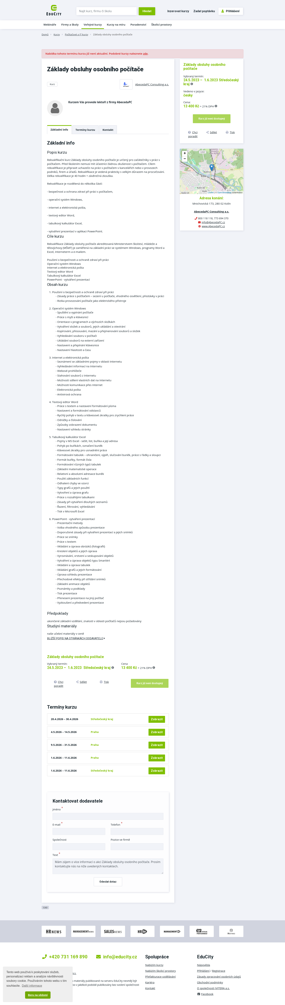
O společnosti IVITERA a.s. (213, 988)
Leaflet (211, 192)
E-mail (58, 824)
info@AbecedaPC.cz (213, 222)
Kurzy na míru (116, 24)
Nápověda (203, 965)
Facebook (205, 994)
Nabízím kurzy (154, 965)
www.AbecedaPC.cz (213, 226)
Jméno (58, 809)
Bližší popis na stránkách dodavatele (76, 638)
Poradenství (138, 24)
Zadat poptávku (204, 11)
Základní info (59, 129)
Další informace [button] (32, 985)
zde (145, 53)
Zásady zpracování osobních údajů (219, 976)
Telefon (117, 824)
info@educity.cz (116, 956)
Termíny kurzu (85, 129)
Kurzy (57, 34)
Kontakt (108, 129)
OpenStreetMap (224, 192)
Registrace (218, 971)
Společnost (60, 839)
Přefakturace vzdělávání (160, 976)
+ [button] (185, 153)
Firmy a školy (70, 24)
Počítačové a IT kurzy (76, 34)
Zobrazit (157, 719)
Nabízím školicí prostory (160, 971)
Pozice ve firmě (120, 839)
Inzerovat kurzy (178, 11)
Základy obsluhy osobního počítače (112, 34)
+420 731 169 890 (65, 956)
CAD (45, 907)
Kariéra (149, 982)
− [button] (185, 159)
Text (56, 855)
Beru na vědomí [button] (38, 995)
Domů (45, 34)
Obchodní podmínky (210, 982)
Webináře (49, 24)
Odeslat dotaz (108, 881)
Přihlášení (230, 11)
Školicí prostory (161, 24)
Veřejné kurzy (93, 24)
